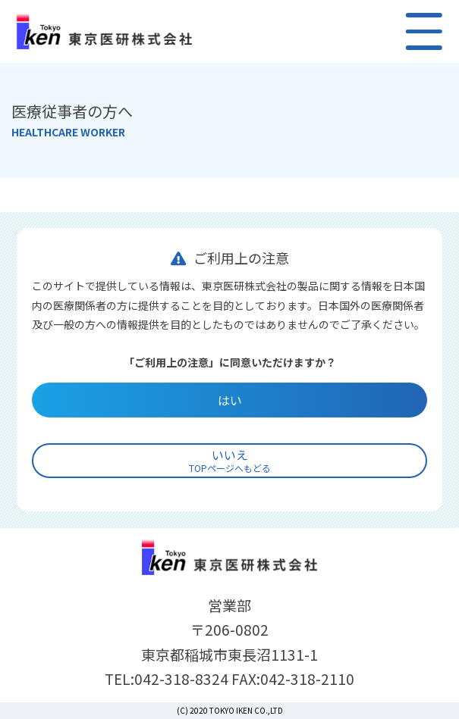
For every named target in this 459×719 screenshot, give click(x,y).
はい (230, 400)
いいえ (230, 459)
